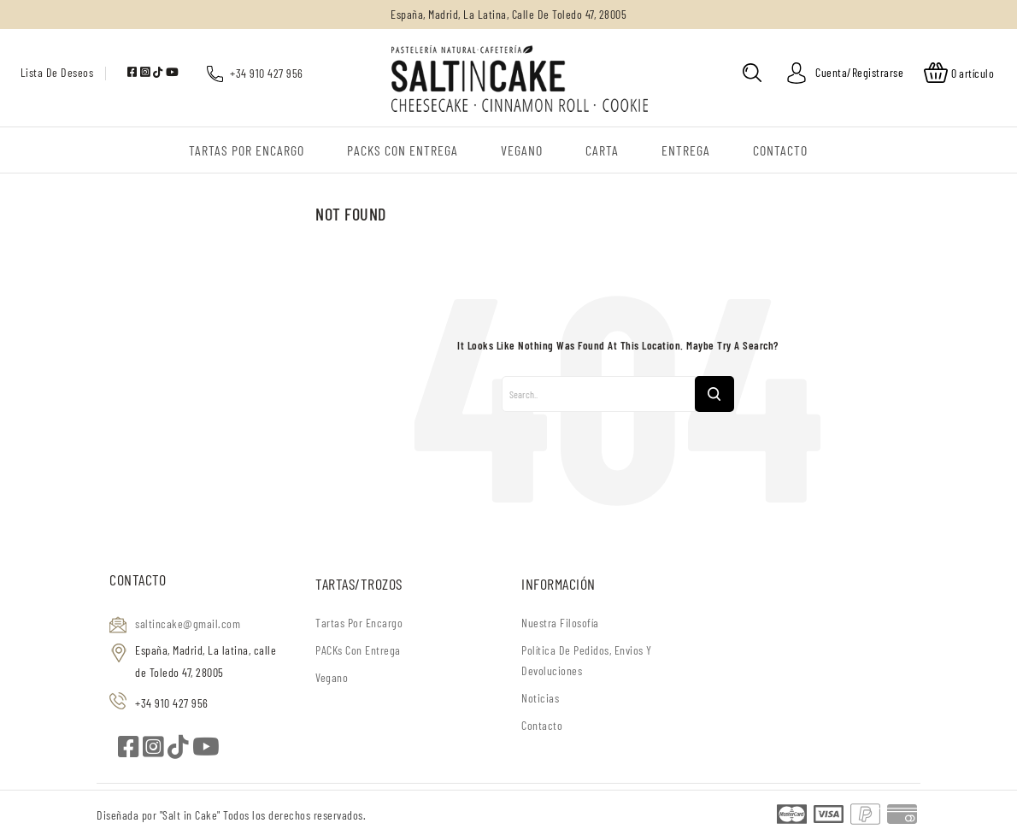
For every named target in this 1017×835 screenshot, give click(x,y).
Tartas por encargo (359, 622)
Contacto (541, 725)
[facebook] (133, 72)
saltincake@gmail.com (187, 623)
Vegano (331, 677)
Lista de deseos (57, 72)
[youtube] (172, 72)
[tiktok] (159, 72)
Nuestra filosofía (560, 622)
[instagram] (146, 72)
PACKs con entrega (358, 650)
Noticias (540, 698)
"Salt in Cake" (192, 815)
